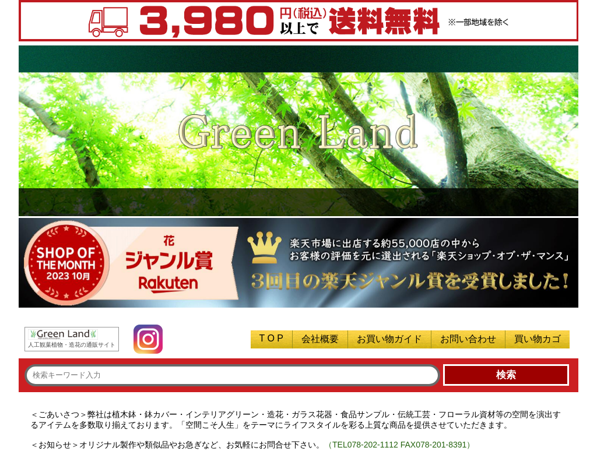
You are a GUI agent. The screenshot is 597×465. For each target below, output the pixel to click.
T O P (271, 338)
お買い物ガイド (389, 339)
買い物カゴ (537, 339)
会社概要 (320, 339)
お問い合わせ (468, 339)
